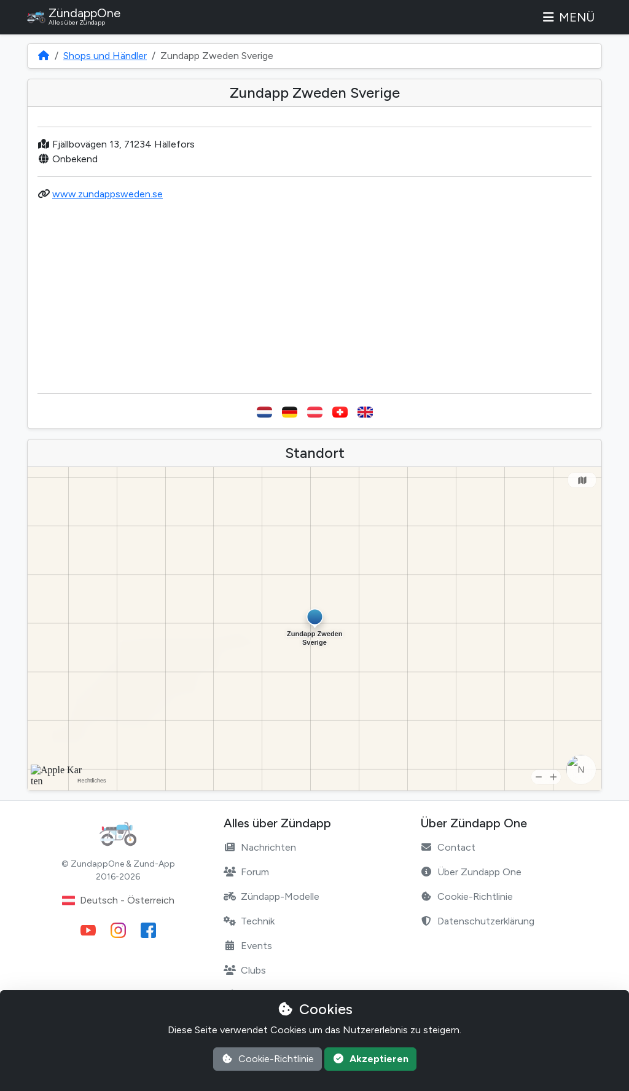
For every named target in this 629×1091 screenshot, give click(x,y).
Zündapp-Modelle (271, 896)
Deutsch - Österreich (118, 900)
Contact (447, 847)
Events (248, 945)
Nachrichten (260, 847)
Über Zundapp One (471, 872)
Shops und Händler (105, 55)
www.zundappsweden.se (107, 194)
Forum (246, 872)
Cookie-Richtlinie (466, 896)
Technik (249, 921)
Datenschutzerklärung (477, 921)
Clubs (245, 970)
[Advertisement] (314, 297)
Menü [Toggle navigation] (568, 17)
